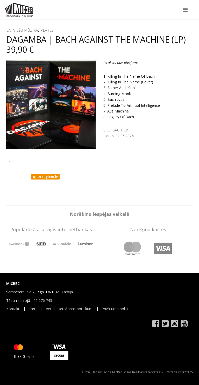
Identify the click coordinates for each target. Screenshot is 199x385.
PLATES (47, 30)
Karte (33, 308)
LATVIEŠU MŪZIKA (22, 30)
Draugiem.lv (45, 177)
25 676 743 (42, 300)
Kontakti (13, 308)
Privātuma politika (117, 308)
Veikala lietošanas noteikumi (69, 308)
